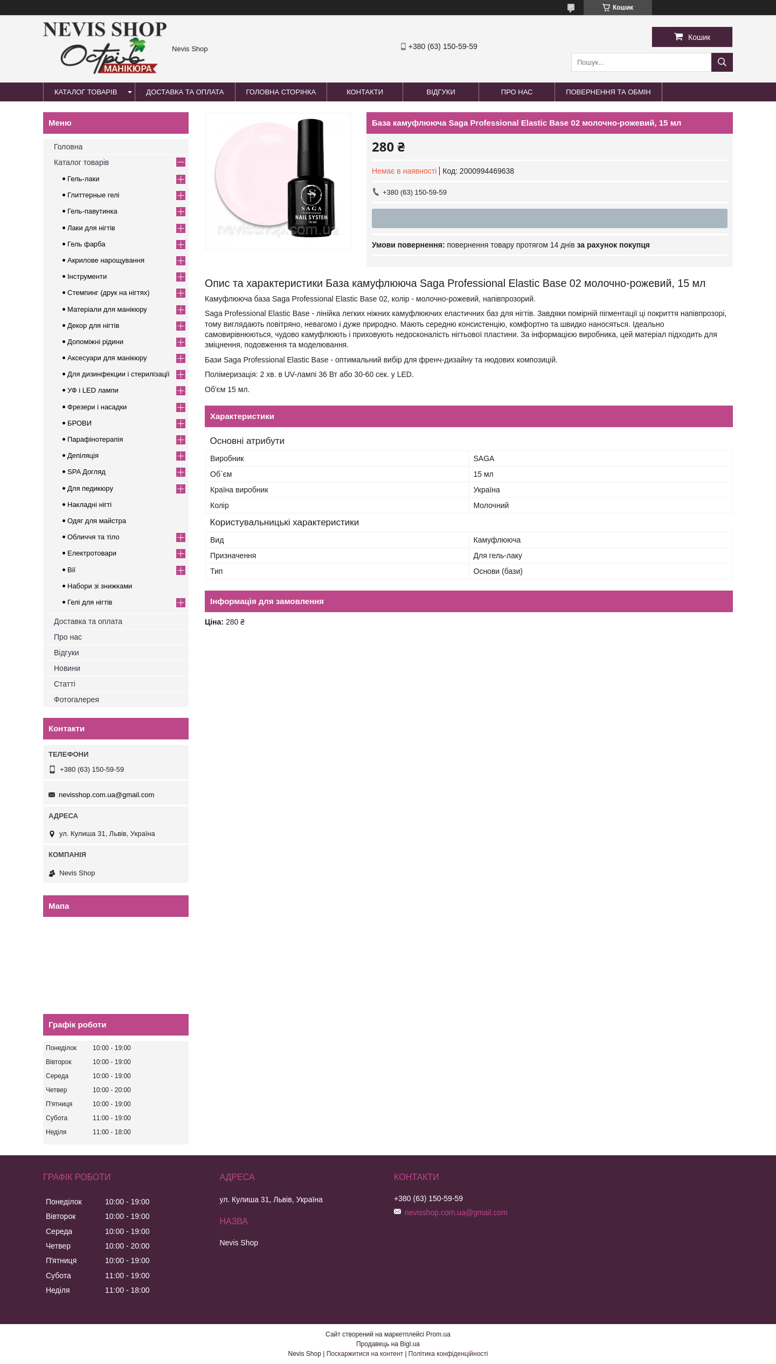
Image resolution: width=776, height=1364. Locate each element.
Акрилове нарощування (105, 260)
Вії (71, 570)
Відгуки (440, 92)
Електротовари (91, 553)
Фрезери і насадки (97, 407)
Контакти (365, 92)
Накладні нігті (89, 505)
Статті (64, 684)
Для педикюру (90, 488)
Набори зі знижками (99, 586)
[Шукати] (722, 62)
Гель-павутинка (92, 211)
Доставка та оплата (185, 92)
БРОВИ (79, 423)
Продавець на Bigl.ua (388, 1344)
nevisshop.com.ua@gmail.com (106, 795)
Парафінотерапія (95, 439)
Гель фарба (86, 244)
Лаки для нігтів (91, 228)
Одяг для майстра (96, 521)
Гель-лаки (83, 179)
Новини (67, 668)
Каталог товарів (85, 92)
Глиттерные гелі (93, 195)
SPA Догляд (86, 472)
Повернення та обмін (608, 92)
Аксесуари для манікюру (107, 358)
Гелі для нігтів (89, 602)
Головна (68, 146)
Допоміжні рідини (95, 342)
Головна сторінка (281, 92)
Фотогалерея (76, 699)
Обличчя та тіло (93, 537)
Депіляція (83, 455)
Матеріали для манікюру (107, 309)
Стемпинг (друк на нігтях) (108, 293)
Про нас (517, 92)
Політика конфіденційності (448, 1354)
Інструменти (87, 276)
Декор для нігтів (93, 325)
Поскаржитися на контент (365, 1354)
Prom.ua (438, 1334)
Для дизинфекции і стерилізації (118, 374)
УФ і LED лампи (93, 390)
